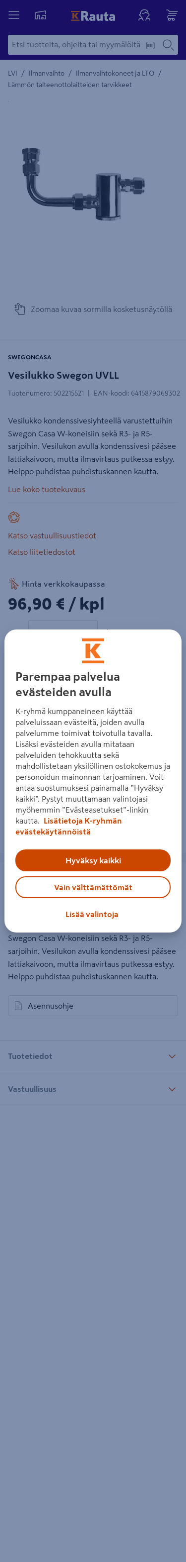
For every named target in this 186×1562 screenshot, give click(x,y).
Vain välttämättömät (93, 887)
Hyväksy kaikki (93, 860)
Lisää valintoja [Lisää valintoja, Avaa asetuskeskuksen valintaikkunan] (92, 914)
